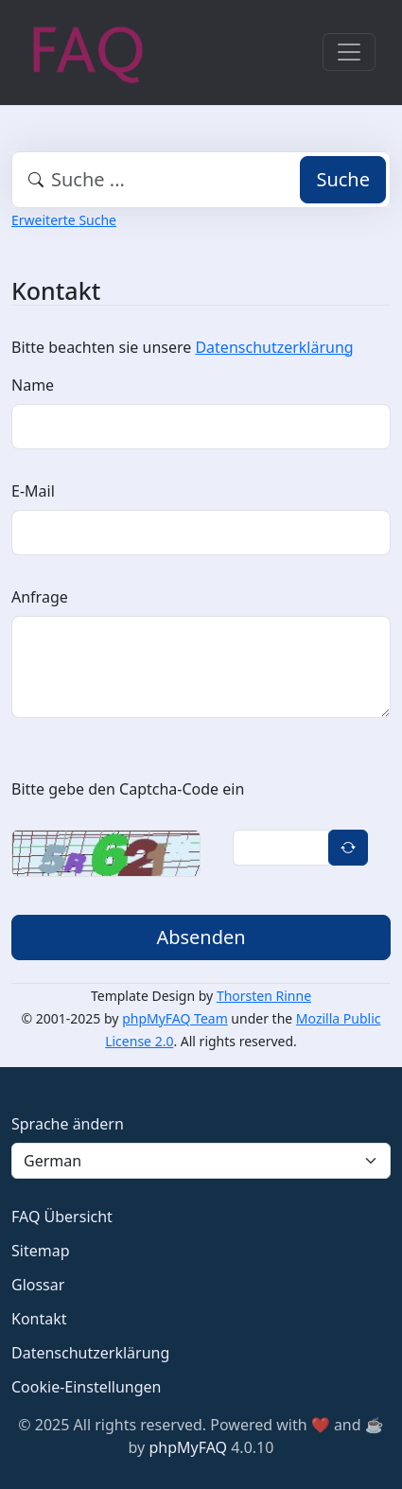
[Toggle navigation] (349, 52)
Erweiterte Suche (63, 220)
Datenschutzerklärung (274, 347)
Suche (343, 179)
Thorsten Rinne (264, 996)
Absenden (200, 937)
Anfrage (39, 597)
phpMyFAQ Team (175, 1018)
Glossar (37, 1284)
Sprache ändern (67, 1123)
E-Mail (33, 491)
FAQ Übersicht (62, 1216)
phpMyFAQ (188, 1447)
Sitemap (40, 1250)
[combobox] (201, 179)
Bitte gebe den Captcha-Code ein (127, 789)
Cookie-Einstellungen (86, 1386)
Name (32, 385)
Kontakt (39, 1318)
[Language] (201, 1161)
